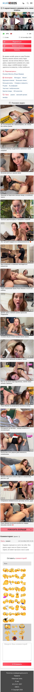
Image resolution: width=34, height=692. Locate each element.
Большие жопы (8, 83)
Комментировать (18, 46)
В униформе (13, 86)
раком (13, 94)
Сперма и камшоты (21, 83)
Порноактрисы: (10, 71)
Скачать (17, 50)
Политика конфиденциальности (17, 673)
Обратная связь (17, 678)
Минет (24, 77)
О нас (17, 681)
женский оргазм (21, 94)
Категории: (9, 77)
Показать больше (17, 530)
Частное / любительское (11, 88)
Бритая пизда (7, 91)
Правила (17, 676)
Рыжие (5, 86)
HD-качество (18, 91)
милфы (5, 97)
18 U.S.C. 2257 (17, 684)
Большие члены (21, 80)
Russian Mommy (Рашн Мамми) (13, 74)
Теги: (7, 94)
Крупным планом (8, 80)
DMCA (17, 687)
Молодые (17, 77)
